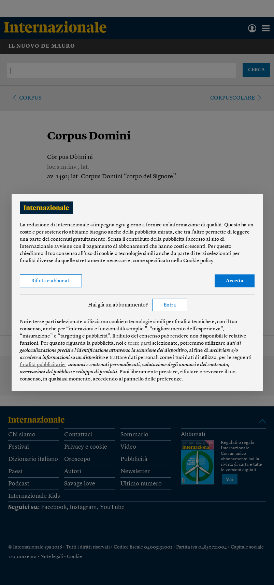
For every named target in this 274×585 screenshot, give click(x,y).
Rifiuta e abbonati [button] (51, 281)
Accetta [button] (234, 281)
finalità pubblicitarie (43, 365)
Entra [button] (169, 305)
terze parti (140, 343)
